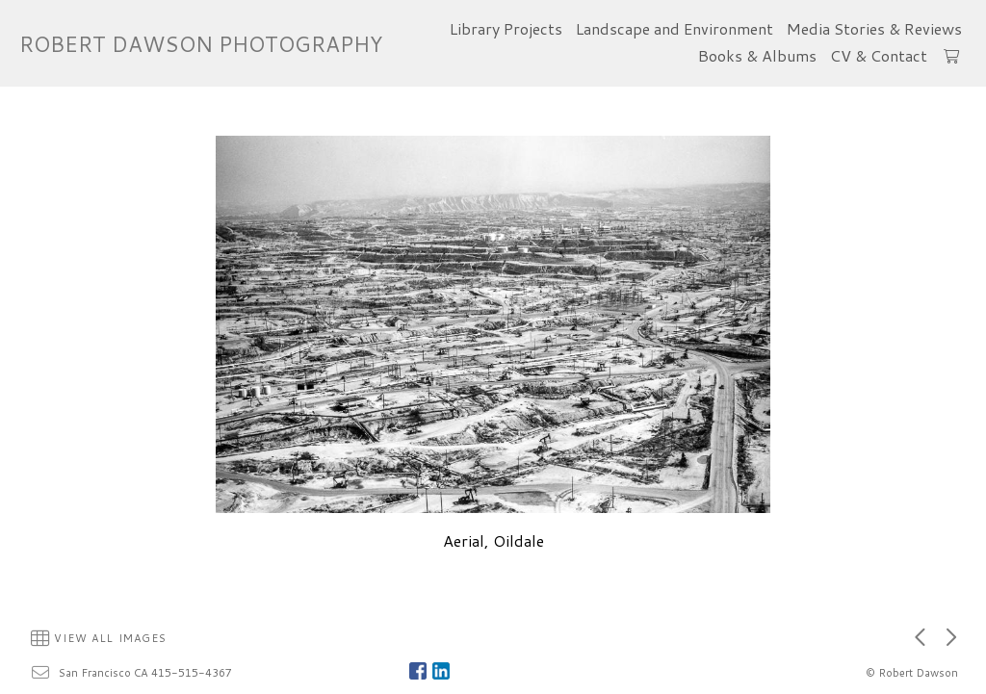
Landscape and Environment (674, 28)
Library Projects (506, 28)
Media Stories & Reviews (874, 28)
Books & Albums (757, 55)
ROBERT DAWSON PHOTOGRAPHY (200, 44)
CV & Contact (878, 55)
